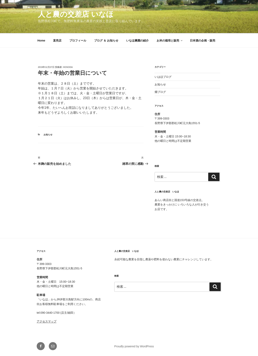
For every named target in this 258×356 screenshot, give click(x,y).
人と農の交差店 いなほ (75, 14)
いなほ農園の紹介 (137, 40)
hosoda (68, 67)
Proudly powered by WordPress (134, 346)
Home (41, 40)
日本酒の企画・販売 (202, 40)
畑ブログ (160, 91)
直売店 (57, 40)
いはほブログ (163, 76)
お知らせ (48, 134)
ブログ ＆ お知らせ (106, 40)
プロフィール (77, 40)
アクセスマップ (46, 321)
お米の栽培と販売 (170, 40)
